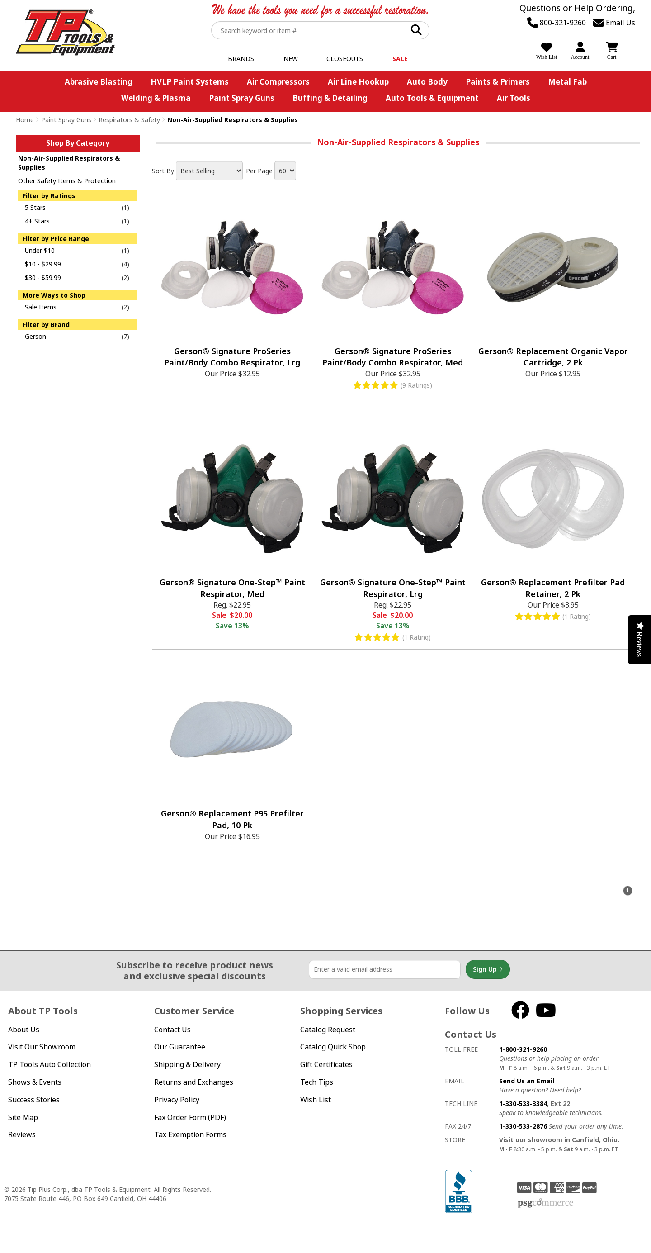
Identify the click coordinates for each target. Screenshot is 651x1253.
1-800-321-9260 (523, 1049)
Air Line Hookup (358, 81)
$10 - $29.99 (43, 264)
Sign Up (488, 969)
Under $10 (40, 250)
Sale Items (41, 307)
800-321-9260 (556, 23)
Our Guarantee (179, 1047)
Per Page (259, 170)
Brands (241, 58)
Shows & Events (34, 1082)
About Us (23, 1030)
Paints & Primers (498, 81)
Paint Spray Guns (241, 98)
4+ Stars (37, 221)
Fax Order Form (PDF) (190, 1117)
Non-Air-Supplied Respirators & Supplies (69, 162)
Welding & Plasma (156, 98)
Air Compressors (278, 81)
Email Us (614, 23)
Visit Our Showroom (41, 1047)
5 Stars (35, 207)
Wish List (315, 1100)
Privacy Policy (176, 1100)
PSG (545, 1203)
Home (25, 119)
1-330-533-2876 (523, 1126)
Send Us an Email (526, 1081)
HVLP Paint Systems (190, 81)
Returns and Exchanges (193, 1082)
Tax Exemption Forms (190, 1134)
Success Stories (34, 1100)
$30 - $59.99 (43, 277)
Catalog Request (327, 1030)
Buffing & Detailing (330, 98)
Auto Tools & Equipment (432, 98)
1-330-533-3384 (523, 1103)
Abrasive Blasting (98, 81)
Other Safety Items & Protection (67, 180)
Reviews (22, 1134)
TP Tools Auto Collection (49, 1064)
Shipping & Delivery (187, 1064)
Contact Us (172, 1030)
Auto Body (427, 81)
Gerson (35, 336)
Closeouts (344, 58)
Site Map (23, 1117)
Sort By (163, 170)
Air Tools (513, 98)
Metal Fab (567, 81)
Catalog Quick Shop (333, 1047)
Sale (400, 58)
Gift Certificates (326, 1064)
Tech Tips (316, 1082)
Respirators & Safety (129, 119)
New (290, 58)
